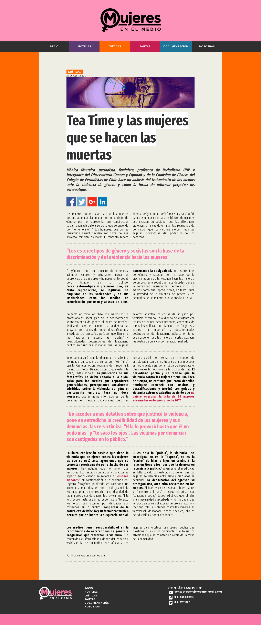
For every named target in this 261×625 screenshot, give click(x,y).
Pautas (144, 46)
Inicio (54, 46)
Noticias (84, 46)
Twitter (81, 201)
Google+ (92, 201)
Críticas (114, 46)
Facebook (71, 201)
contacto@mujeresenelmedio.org (198, 591)
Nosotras (207, 46)
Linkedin (102, 201)
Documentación (175, 46)
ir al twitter (182, 601)
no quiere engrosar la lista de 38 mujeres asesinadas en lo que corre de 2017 (164, 396)
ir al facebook (184, 596)
